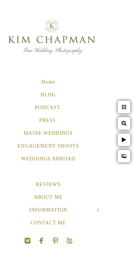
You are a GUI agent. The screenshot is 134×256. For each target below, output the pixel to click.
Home (48, 82)
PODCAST (48, 107)
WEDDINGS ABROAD (48, 158)
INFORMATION (48, 210)
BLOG (48, 94)
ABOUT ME (48, 197)
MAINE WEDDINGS (48, 133)
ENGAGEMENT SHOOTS (48, 146)
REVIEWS (48, 184)
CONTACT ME (48, 222)
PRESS (48, 120)
